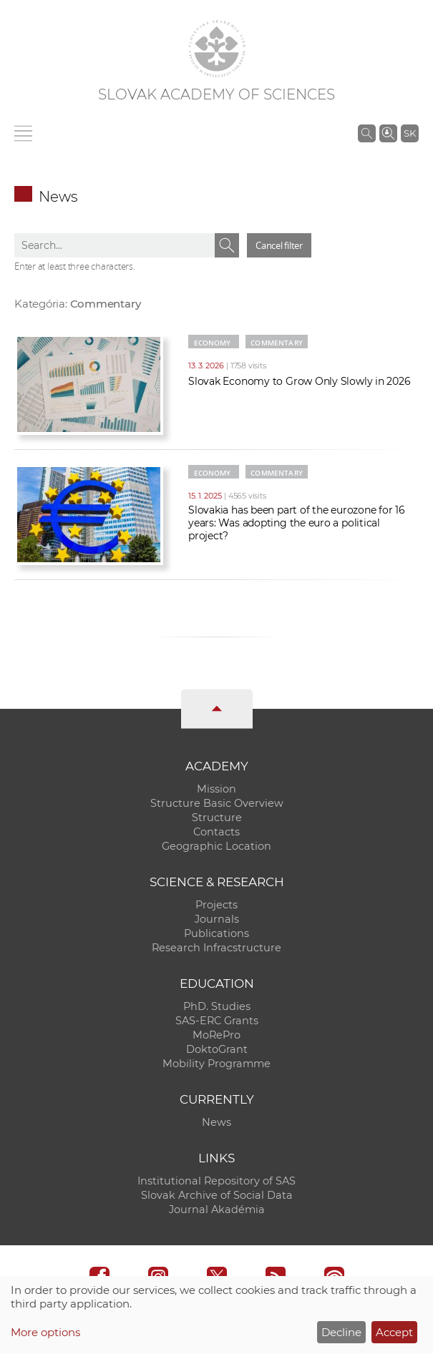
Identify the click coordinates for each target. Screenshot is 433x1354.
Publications (216, 933)
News (216, 1122)
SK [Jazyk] (410, 133)
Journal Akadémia (217, 1209)
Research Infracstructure (216, 947)
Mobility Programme (216, 1063)
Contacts (216, 831)
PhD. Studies (216, 1006)
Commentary (276, 343)
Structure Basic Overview (216, 803)
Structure (217, 817)
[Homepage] (216, 48)
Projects (216, 904)
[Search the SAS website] (367, 133)
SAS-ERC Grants (216, 1020)
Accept (394, 1332)
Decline (341, 1332)
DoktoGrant (217, 1049)
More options (45, 1332)
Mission (216, 789)
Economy (212, 343)
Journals (217, 919)
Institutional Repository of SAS (216, 1180)
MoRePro (216, 1035)
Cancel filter (279, 245)
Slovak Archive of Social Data (217, 1195)
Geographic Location (216, 846)
